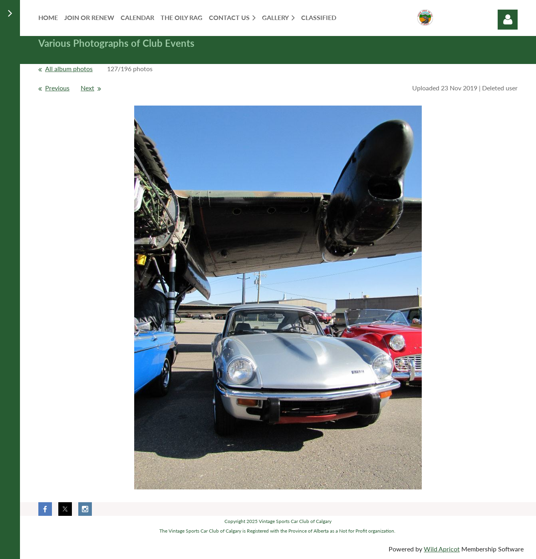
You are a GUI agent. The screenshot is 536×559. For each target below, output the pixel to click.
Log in (508, 20)
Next (87, 88)
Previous (57, 88)
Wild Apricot (442, 549)
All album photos (69, 68)
